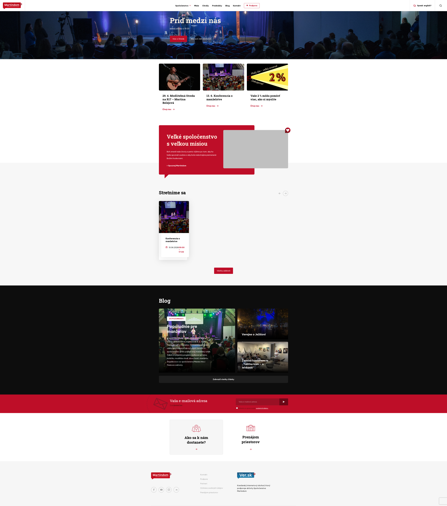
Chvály (205, 6)
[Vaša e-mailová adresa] (257, 394)
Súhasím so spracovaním (253, 401)
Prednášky (217, 6)
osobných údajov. (262, 401)
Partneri (203, 476)
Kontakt (237, 6)
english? (422, 5)
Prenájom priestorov (209, 485)
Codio (293, 502)
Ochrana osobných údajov (211, 481)
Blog (227, 6)
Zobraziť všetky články (223, 372)
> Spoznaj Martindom (176, 166)
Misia (196, 6)
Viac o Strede (178, 39)
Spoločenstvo (181, 6)
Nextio (279, 502)
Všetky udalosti (223, 263)
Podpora (204, 472)
